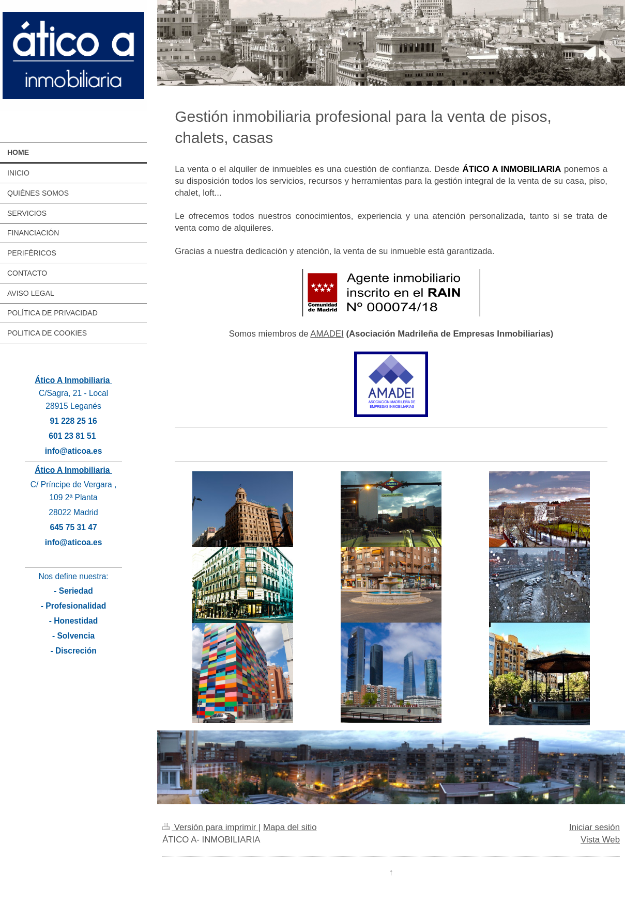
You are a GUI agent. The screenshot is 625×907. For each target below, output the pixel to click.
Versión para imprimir (210, 827)
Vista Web (600, 840)
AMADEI (326, 334)
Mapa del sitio (290, 827)
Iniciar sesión (594, 827)
